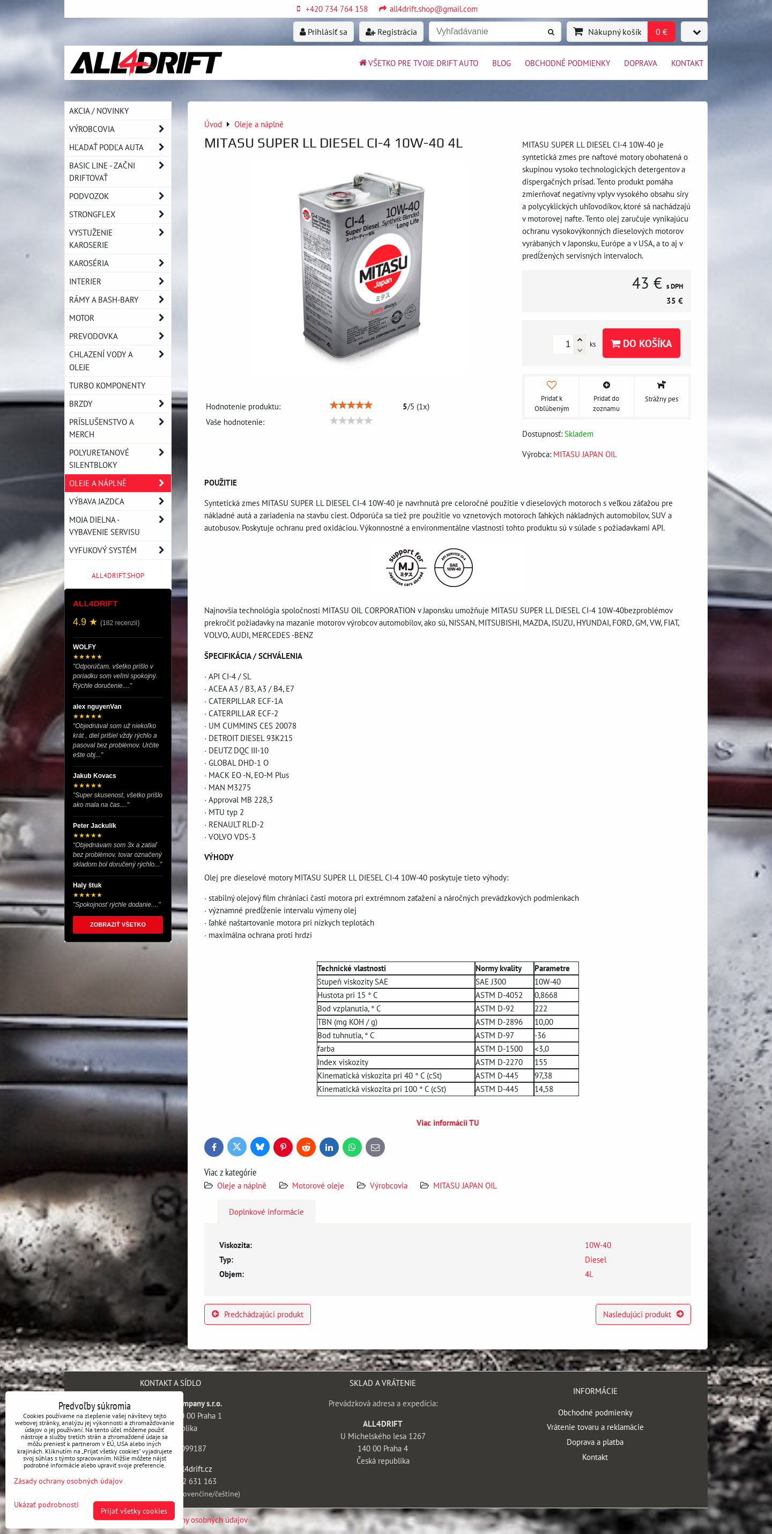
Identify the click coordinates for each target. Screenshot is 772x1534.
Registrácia (391, 31)
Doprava (640, 62)
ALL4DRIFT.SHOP (118, 575)
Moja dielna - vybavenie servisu (120, 526)
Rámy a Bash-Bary (120, 300)
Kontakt (687, 62)
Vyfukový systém (120, 550)
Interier (120, 281)
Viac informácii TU (448, 1122)
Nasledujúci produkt (643, 1314)
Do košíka (641, 343)
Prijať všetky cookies (134, 1511)
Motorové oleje (318, 1185)
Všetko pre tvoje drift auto (418, 62)
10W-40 (598, 1244)
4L (589, 1273)
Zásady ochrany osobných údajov (193, 1519)
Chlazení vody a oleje (120, 361)
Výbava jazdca (120, 501)
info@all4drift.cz (183, 1468)
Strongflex (120, 214)
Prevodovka (120, 336)
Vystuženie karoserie (120, 239)
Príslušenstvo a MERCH (120, 428)
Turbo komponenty (107, 385)
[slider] (351, 405)
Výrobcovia (388, 1185)
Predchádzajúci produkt (257, 1314)
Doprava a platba (595, 1441)
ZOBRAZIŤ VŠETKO (118, 924)
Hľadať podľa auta (120, 147)
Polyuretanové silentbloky (120, 459)
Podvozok (120, 196)
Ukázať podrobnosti (46, 1504)
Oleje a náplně (243, 1185)
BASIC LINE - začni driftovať (120, 172)
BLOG (501, 62)
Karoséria (120, 263)
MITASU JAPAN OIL (465, 1185)
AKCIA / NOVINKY (99, 110)
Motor (120, 318)
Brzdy (120, 404)
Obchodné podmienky (567, 62)
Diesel (595, 1259)
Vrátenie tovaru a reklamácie (595, 1426)
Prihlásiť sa (323, 31)
